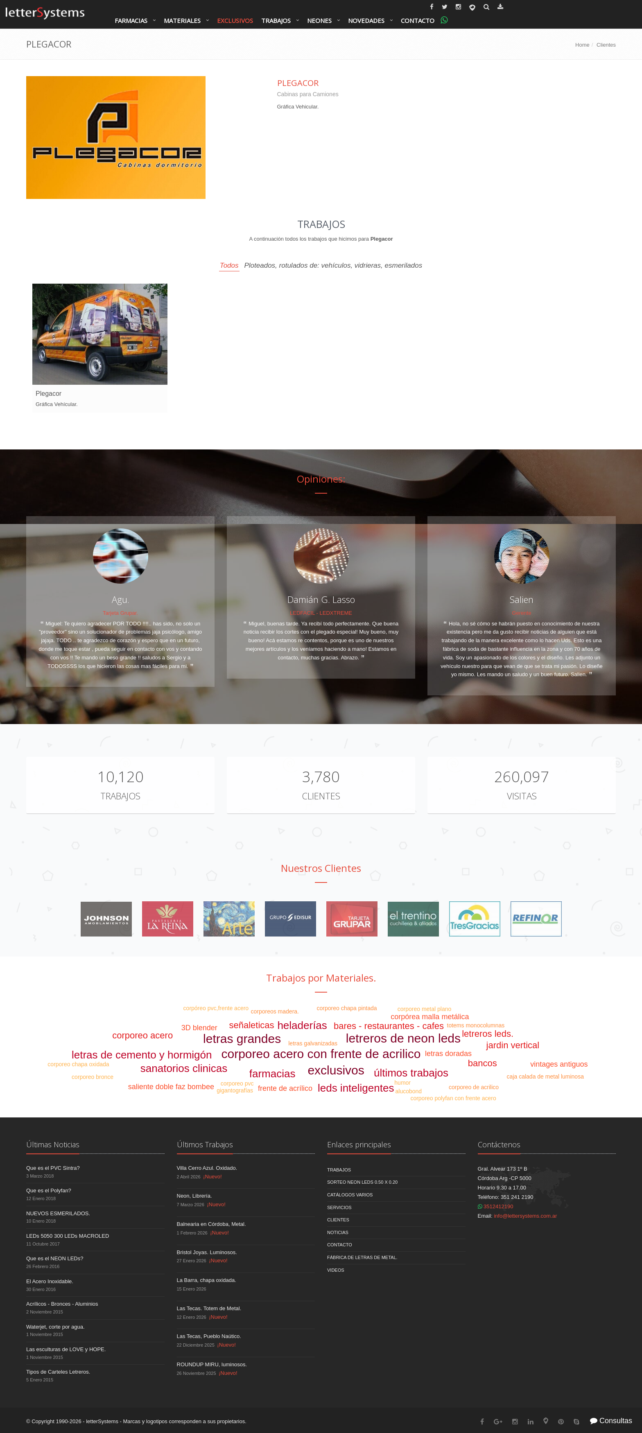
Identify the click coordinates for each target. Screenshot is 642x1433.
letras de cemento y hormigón (142, 1055)
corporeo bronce (92, 1077)
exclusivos (335, 1070)
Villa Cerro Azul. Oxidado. (207, 1168)
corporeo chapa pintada (347, 1008)
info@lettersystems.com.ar (525, 1216)
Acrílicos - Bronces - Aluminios (62, 1304)
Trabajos (276, 20)
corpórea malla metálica (430, 1017)
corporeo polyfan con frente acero (453, 1098)
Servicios (339, 1207)
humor (402, 1082)
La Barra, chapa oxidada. (206, 1280)
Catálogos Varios (350, 1194)
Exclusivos (235, 20)
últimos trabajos (411, 1073)
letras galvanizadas (312, 1043)
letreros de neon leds (403, 1038)
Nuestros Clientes (321, 868)
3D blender (199, 1028)
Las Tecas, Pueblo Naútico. (209, 1336)
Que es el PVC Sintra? (53, 1168)
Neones (319, 20)
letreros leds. (487, 1034)
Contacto (417, 20)
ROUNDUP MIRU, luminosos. (212, 1364)
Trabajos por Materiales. (321, 977)
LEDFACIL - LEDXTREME (321, 613)
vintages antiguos (559, 1064)
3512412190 (495, 1206)
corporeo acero (142, 1035)
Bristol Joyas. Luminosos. (207, 1252)
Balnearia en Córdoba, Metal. (211, 1224)
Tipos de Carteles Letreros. (58, 1372)
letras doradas (448, 1053)
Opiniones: (321, 478)
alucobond (409, 1091)
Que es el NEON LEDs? (54, 1258)
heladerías (302, 1025)
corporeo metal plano (425, 1009)
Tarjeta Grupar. (120, 613)
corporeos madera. (275, 1011)
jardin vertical (513, 1045)
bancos (482, 1063)
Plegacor (298, 82)
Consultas (611, 1421)
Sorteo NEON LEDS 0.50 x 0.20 (362, 1182)
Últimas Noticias (52, 1144)
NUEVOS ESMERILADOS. (58, 1213)
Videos (335, 1270)
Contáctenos (499, 1144)
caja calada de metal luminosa (545, 1076)
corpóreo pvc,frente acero (216, 1008)
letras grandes (242, 1038)
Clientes (606, 45)
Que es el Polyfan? (48, 1190)
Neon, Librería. (194, 1196)
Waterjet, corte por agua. (55, 1327)
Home (582, 45)
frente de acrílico (285, 1088)
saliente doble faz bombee (171, 1087)
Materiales (182, 20)
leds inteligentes (356, 1088)
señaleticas (251, 1025)
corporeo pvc (237, 1083)
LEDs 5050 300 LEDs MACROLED (67, 1236)
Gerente (521, 613)
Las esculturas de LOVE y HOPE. (66, 1349)
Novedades (366, 20)
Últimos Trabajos (205, 1144)
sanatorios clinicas (183, 1068)
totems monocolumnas (476, 1025)
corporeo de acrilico (474, 1087)
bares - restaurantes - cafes (389, 1026)
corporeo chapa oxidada (78, 1064)
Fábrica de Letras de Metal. (362, 1257)
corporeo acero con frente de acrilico (321, 1054)
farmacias (272, 1073)
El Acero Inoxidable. (49, 1281)
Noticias (337, 1232)
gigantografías (235, 1090)
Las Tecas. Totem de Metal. (209, 1308)
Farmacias (131, 20)
